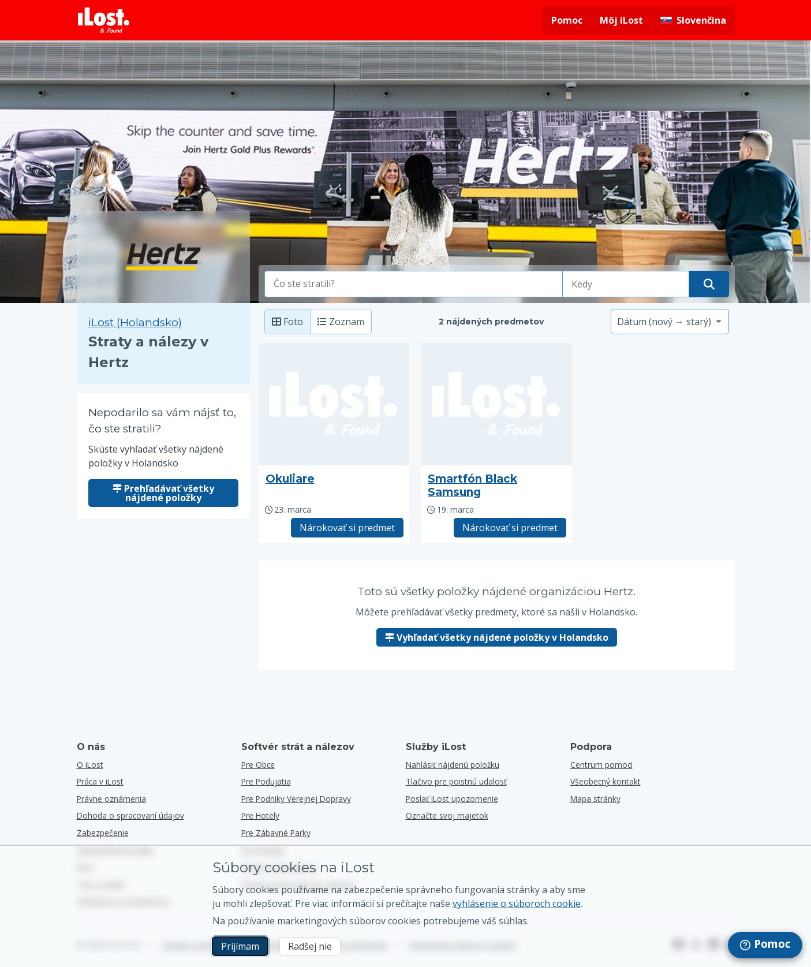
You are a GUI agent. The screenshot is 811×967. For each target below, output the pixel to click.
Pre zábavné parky (276, 832)
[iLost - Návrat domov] (104, 20)
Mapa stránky (595, 798)
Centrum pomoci (601, 764)
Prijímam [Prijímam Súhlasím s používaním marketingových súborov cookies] (240, 946)
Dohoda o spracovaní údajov (130, 815)
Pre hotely (260, 815)
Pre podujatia (266, 781)
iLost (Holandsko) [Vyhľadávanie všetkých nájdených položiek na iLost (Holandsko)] (135, 322)
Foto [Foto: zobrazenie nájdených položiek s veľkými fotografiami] (287, 321)
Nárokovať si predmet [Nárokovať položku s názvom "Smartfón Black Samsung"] (510, 527)
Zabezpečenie (103, 832)
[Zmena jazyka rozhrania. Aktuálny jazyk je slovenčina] (693, 20)
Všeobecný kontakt (605, 781)
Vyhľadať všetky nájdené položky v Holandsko (496, 637)
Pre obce (258, 764)
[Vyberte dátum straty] (625, 284)
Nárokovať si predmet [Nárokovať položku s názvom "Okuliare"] (347, 527)
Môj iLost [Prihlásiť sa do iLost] (621, 20)
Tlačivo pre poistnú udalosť (456, 781)
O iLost (90, 764)
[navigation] (765, 945)
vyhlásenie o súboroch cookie (517, 903)
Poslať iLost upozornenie (452, 798)
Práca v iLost (100, 781)
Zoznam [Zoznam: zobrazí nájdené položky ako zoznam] (340, 321)
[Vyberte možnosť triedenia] (670, 321)
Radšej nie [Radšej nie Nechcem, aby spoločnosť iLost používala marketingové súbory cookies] (310, 946)
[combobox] (413, 284)
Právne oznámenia (111, 798)
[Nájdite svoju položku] (709, 284)
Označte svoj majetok (447, 815)
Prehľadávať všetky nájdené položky (163, 493)
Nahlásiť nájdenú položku (452, 764)
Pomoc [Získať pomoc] (566, 20)
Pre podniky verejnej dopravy (296, 798)
